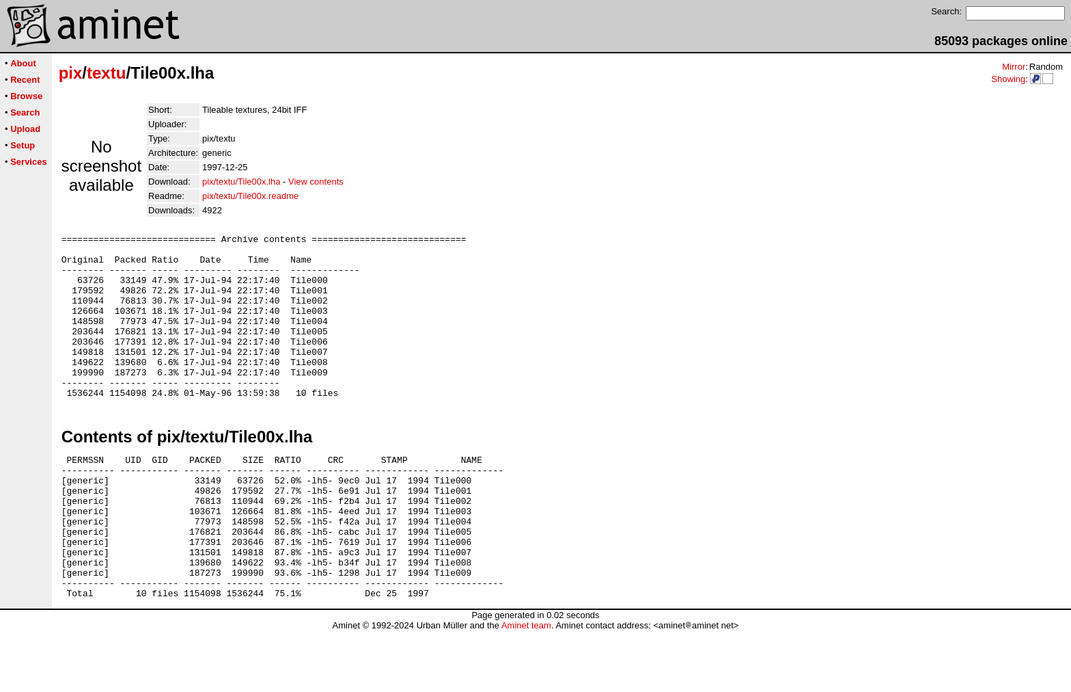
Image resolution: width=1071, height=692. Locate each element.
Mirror (1013, 67)
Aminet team (526, 687)
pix (71, 73)
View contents (316, 181)
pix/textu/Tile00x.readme (250, 196)
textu (106, 73)
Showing (1008, 79)
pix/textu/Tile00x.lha (241, 181)
